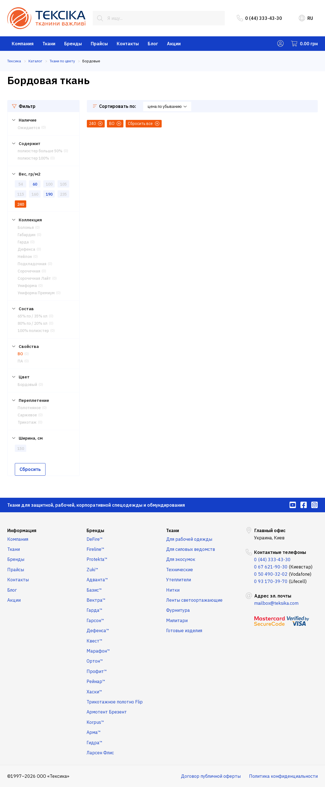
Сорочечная (29, 271)
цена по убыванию (167, 106)
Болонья (26, 227)
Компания (23, 43)
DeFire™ (95, 539)
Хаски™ (94, 691)
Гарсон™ (95, 620)
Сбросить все (143, 123)
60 (35, 184)
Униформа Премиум (36, 292)
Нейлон (25, 256)
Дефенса (26, 249)
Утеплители (178, 579)
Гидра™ (94, 742)
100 (49, 184)
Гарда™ (94, 610)
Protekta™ (97, 559)
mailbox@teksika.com (276, 603)
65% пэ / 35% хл (32, 316)
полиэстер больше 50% (40, 150)
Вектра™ (96, 600)
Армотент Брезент (107, 712)
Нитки (173, 590)
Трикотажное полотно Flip (115, 702)
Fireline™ (95, 549)
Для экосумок (180, 559)
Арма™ (94, 732)
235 (63, 194)
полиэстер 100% (33, 158)
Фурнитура (178, 610)
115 (20, 194)
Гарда (23, 242)
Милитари (177, 620)
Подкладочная (32, 263)
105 (63, 184)
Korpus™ (95, 722)
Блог (153, 43)
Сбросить (30, 469)
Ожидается (29, 127)
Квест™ (94, 641)
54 (20, 184)
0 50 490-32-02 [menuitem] (271, 574)
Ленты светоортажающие (194, 600)
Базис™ (94, 590)
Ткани (48, 43)
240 (20, 204)
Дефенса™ (98, 630)
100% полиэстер (33, 330)
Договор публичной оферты (211, 776)
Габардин (26, 234)
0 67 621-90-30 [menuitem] (271, 567)
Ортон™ (95, 661)
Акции (174, 43)
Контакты (128, 43)
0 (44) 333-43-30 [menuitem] (259, 18)
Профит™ (97, 671)
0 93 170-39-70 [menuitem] (271, 581)
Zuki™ (92, 569)
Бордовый (27, 384)
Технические (179, 569)
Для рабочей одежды (189, 539)
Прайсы (99, 43)
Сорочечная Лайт (34, 278)
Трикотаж (27, 422)
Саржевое (27, 415)
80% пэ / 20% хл (32, 323)
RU (306, 18)
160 (35, 194)
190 (49, 194)
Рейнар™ (96, 681)
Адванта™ (97, 579)
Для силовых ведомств (190, 549)
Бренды (73, 43)
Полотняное (29, 407)
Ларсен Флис (100, 752)
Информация (21, 530)
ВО (20, 353)
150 (20, 448)
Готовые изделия (184, 630)
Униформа (27, 285)
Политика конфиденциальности (283, 776)
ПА (20, 361)
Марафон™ (98, 651)
